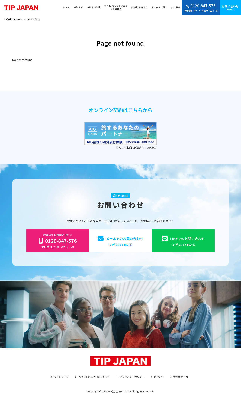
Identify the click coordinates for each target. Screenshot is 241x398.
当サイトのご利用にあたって (94, 377)
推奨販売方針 (180, 377)
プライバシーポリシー (132, 377)
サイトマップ (61, 377)
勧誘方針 (159, 377)
